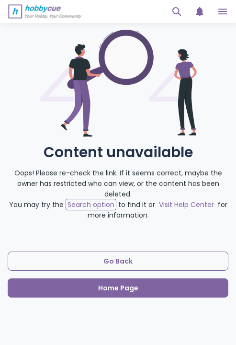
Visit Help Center (186, 204)
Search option (90, 204)
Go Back (118, 261)
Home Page (118, 288)
